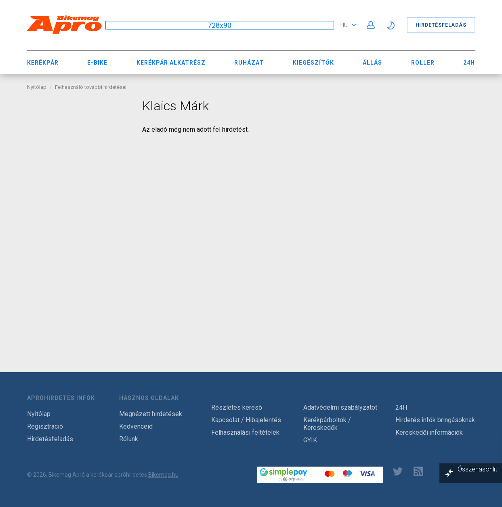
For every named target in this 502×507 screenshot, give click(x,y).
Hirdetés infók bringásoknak (435, 420)
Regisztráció (45, 426)
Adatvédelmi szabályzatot (340, 407)
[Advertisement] (78, 219)
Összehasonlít (477, 469)
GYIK (310, 440)
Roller (423, 62)
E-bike (97, 62)
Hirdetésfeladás (441, 25)
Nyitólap (36, 87)
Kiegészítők (313, 62)
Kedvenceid (136, 426)
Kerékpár (43, 62)
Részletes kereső (236, 407)
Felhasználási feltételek (245, 432)
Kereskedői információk (429, 432)
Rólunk (128, 439)
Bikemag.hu (163, 474)
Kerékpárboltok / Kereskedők (327, 423)
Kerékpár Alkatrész (171, 62)
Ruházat (249, 62)
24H (469, 62)
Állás (372, 62)
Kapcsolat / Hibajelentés (246, 420)
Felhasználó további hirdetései (90, 87)
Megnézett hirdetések (150, 414)
